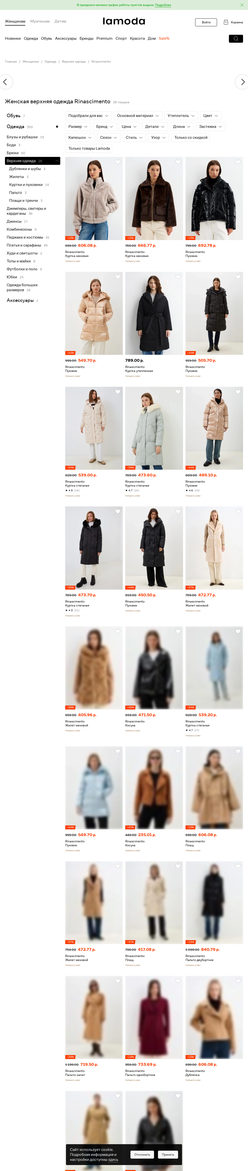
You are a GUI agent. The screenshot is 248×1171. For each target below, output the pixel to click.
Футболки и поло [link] (22, 269)
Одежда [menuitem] (31, 38)
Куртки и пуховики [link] (26, 184)
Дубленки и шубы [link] (25, 168)
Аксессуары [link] (20, 300)
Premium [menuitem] (104, 38)
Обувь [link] (14, 115)
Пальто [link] (15, 192)
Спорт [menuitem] (121, 38)
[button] (124, 5)
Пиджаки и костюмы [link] (25, 237)
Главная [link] (11, 62)
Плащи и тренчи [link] (23, 200)
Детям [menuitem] (60, 21)
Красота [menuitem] (137, 38)
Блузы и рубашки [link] (22, 137)
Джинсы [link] (14, 221)
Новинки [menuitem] (13, 38)
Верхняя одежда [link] (74, 62)
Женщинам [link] (31, 62)
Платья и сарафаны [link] (24, 245)
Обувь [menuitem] (46, 38)
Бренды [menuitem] (86, 38)
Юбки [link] (12, 277)
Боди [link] (11, 144)
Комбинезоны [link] (19, 229)
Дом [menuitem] (152, 38)
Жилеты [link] (16, 176)
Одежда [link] (50, 62)
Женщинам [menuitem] (15, 21)
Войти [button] (206, 22)
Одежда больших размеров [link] (22, 287)
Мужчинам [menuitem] (40, 21)
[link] (124, 21)
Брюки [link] (13, 152)
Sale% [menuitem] (164, 38)
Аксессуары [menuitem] (66, 38)
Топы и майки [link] (19, 261)
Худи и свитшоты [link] (22, 253)
